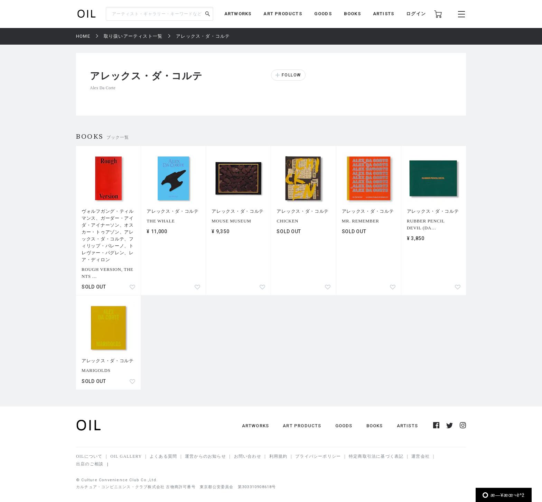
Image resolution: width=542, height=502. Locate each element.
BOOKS (352, 13)
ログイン (416, 13)
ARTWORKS (238, 13)
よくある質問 (163, 456)
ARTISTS (383, 13)
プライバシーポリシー (318, 456)
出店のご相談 (89, 464)
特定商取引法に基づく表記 (376, 456)
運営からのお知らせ (205, 456)
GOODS (323, 13)
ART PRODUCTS (282, 13)
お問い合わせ (247, 456)
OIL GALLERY (126, 456)
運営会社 (420, 456)
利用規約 (278, 456)
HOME (83, 36)
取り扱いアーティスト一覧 (133, 36)
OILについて (89, 456)
